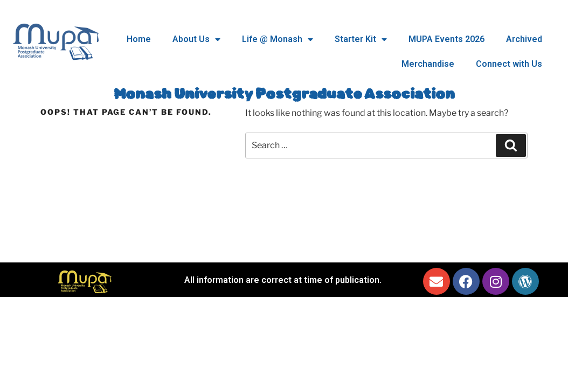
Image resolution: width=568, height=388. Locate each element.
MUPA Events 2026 (446, 39)
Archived (524, 39)
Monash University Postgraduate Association (284, 94)
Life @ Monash (277, 39)
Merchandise (427, 64)
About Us (196, 39)
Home (139, 39)
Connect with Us (509, 64)
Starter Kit (361, 39)
